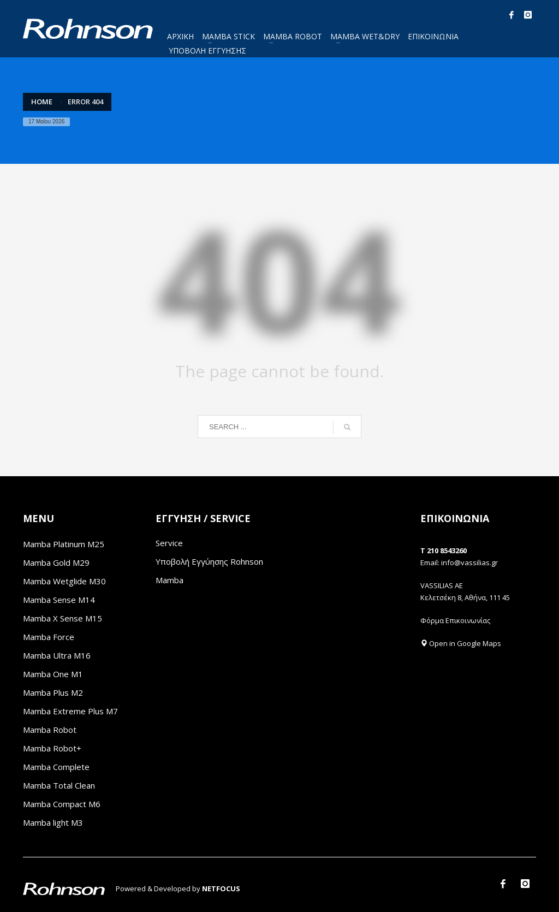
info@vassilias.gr (469, 562)
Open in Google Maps (460, 643)
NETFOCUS (221, 888)
